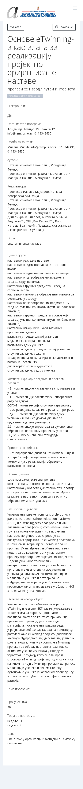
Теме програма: (18, 689)
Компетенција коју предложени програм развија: (35, 381)
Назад (15, 27)
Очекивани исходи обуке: (25, 599)
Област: (12, 238)
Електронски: (16, 106)
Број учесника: (17, 702)
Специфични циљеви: (22, 509)
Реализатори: (16, 186)
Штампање (64, 27)
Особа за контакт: (20, 142)
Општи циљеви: (18, 474)
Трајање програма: (21, 716)
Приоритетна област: (22, 448)
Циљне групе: (16, 255)
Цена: (11, 734)
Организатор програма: (24, 124)
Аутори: (12, 160)
